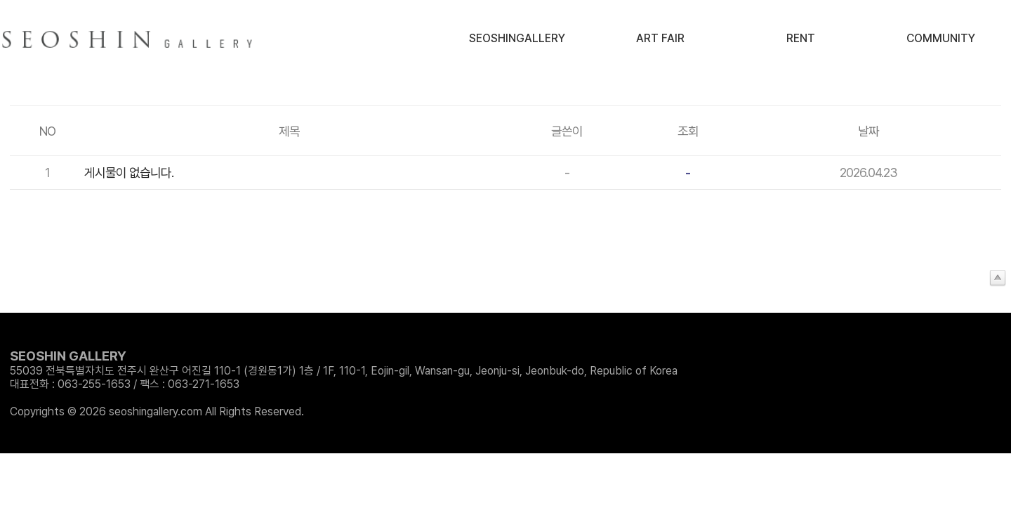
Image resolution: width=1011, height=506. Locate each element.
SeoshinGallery (517, 38)
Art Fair (660, 38)
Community (940, 38)
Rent (800, 38)
